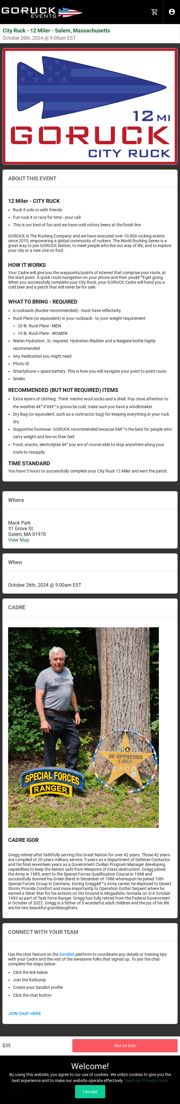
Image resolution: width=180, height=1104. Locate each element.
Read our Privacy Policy (146, 1080)
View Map (18, 540)
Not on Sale (125, 1045)
